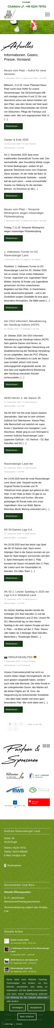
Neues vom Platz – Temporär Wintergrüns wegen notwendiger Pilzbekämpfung (24, 213)
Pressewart (25, 665)
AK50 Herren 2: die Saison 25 (22, 397)
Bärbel (37, 259)
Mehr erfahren (27, 1016)
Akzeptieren (36, 1007)
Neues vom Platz (30, 78)
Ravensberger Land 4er (18, 463)
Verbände (26, 329)
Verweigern (17, 1007)
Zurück (44, 746)
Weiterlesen (13, 126)
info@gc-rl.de (18, 855)
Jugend (26, 259)
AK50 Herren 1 (31, 599)
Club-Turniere (30, 144)
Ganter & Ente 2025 (16, 139)
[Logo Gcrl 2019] (22, 14)
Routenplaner (14, 865)
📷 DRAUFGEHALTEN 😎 (20, 657)
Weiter (48, 746)
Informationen (9, 148)
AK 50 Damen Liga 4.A (18, 529)
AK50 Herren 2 (31, 402)
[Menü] (46, 14)
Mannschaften (10, 406)
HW (44, 78)
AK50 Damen (30, 534)
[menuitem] (26, 2)
